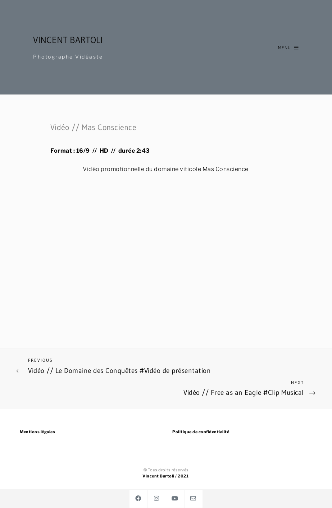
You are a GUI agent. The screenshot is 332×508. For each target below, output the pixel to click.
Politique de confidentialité (200, 431)
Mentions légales (37, 431)
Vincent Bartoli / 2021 (165, 476)
